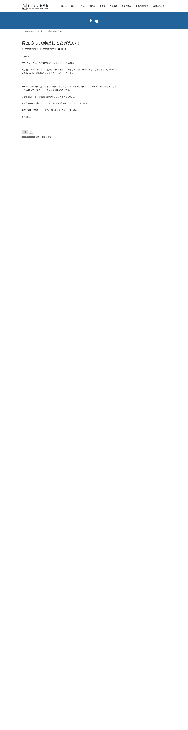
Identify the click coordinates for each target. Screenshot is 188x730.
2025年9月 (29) (134, 222)
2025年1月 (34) (134, 265)
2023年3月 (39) (134, 381)
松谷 (49, 137)
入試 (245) (132, 544)
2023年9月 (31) (134, 350)
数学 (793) (132, 507)
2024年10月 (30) (135, 281)
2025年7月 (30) (134, 233)
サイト (25, 222)
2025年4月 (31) (134, 249)
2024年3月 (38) (134, 318)
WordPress (80, 701)
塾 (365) (131, 518)
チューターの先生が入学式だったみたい (145, 62)
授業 (37, 137)
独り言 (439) (133, 602)
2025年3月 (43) (134, 254)
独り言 (157, 58)
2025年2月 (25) (134, 260)
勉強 (141, 113)
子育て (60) (132, 597)
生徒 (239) (132, 528)
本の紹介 (151, 113)
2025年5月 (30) (134, 244)
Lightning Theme (93, 701)
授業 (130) (132, 523)
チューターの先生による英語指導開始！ (145, 133)
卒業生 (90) (132, 576)
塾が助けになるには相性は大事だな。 (144, 72)
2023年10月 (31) (135, 344)
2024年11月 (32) (135, 275)
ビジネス (162, 127)
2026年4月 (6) (133, 185)
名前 (24, 195)
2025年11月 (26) (135, 212)
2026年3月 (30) (134, 191)
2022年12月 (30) (135, 397)
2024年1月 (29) (134, 328)
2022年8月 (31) (134, 419)
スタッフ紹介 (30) (135, 581)
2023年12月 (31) (135, 334)
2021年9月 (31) (134, 477)
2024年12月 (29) (135, 270)
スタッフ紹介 (149, 58)
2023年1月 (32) (134, 392)
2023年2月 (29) (134, 387)
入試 (145, 113)
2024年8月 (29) (134, 291)
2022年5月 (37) (134, 434)
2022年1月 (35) (134, 456)
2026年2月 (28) (134, 196)
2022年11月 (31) (135, 403)
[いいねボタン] (25, 132)
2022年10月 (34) (135, 408)
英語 (142, 127)
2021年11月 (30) (135, 466)
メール (25, 209)
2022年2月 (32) (134, 450)
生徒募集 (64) (133, 502)
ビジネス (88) (133, 570)
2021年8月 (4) (133, 482)
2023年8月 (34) (134, 355)
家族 (157, 151)
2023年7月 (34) (134, 360)
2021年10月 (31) (135, 472)
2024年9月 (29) (134, 286)
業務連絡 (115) (134, 560)
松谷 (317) (132, 608)
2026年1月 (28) (134, 201)
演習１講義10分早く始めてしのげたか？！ (146, 82)
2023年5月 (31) (134, 371)
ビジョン (155, 127)
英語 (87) (131, 512)
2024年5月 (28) (134, 307)
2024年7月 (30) (134, 297)
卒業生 (142, 58)
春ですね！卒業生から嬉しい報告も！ (144, 157)
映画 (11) (131, 496)
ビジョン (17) (133, 565)
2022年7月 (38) (134, 424)
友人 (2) (131, 586)
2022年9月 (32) (134, 413)
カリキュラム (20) (135, 549)
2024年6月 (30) (134, 302)
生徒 (43, 137)
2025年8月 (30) (134, 228)
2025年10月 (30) (135, 217)
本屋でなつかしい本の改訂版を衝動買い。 (146, 143)
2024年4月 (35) (134, 313)
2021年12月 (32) (135, 461)
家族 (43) (131, 592)
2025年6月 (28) (134, 238)
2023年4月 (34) (134, 376)
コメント (27, 160)
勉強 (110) (132, 533)
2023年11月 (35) (135, 339)
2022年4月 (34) (134, 440)
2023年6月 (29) (134, 366)
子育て (162, 151)
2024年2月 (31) (134, 323)
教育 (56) (131, 539)
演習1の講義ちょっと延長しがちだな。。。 (145, 106)
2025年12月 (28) (135, 207)
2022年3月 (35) (134, 445)
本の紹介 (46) (133, 555)
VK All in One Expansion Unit (111, 701)
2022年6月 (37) (134, 429)
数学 (141, 69)
